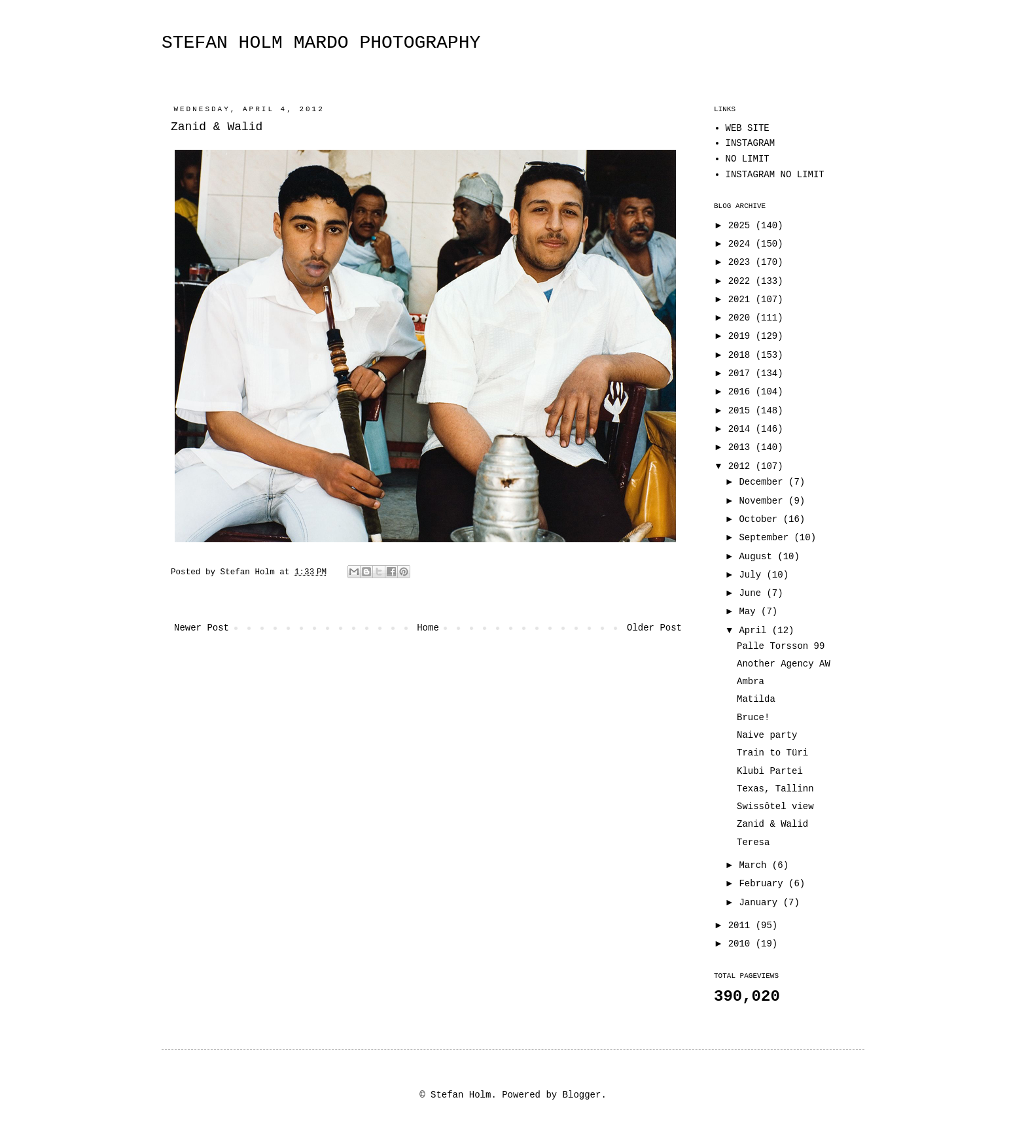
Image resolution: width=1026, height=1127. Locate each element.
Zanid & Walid (772, 824)
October (761, 519)
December (763, 482)
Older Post (654, 628)
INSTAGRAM (750, 143)
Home (428, 628)
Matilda (756, 699)
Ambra (750, 681)
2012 (742, 466)
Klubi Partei (770, 771)
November (763, 501)
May (750, 611)
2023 (742, 262)
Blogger (582, 1095)
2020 (742, 318)
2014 (742, 429)
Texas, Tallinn (775, 789)
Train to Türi (772, 753)
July (752, 575)
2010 (742, 944)
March (755, 865)
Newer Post (201, 628)
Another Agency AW (783, 664)
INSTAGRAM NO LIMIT (775, 174)
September (766, 537)
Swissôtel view (775, 806)
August (758, 556)
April (755, 630)
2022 (742, 281)
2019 (742, 336)
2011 (742, 925)
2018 (742, 355)
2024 (742, 244)
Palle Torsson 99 (780, 646)
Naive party (767, 735)
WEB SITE (748, 128)
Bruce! (753, 717)
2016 (742, 392)
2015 (742, 411)
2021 (742, 299)
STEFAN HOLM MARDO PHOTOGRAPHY (321, 43)
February (763, 883)
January (761, 902)
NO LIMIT (748, 159)
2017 (742, 373)
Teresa (753, 842)
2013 (742, 447)
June (752, 593)
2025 (742, 225)
